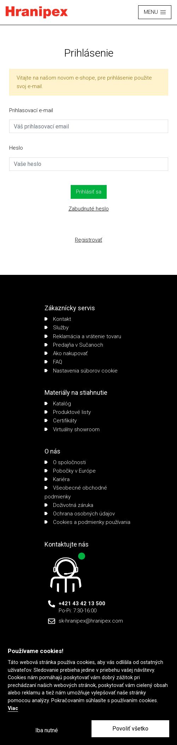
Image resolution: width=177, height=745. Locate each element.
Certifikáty (61, 420)
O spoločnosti (65, 462)
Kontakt (58, 319)
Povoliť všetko (130, 728)
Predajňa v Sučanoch (74, 345)
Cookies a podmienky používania (87, 522)
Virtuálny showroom (72, 429)
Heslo (16, 148)
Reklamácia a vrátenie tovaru (83, 336)
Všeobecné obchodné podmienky (76, 492)
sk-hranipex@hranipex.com (91, 621)
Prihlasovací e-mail (31, 110)
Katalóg (58, 403)
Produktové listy (68, 412)
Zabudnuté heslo (89, 209)
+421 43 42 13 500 (82, 603)
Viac (13, 708)
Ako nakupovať (66, 353)
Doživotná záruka (69, 505)
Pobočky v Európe (70, 471)
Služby (57, 327)
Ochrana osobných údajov (80, 513)
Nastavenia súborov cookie (81, 371)
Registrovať (88, 240)
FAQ (53, 362)
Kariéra (57, 479)
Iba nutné (46, 730)
